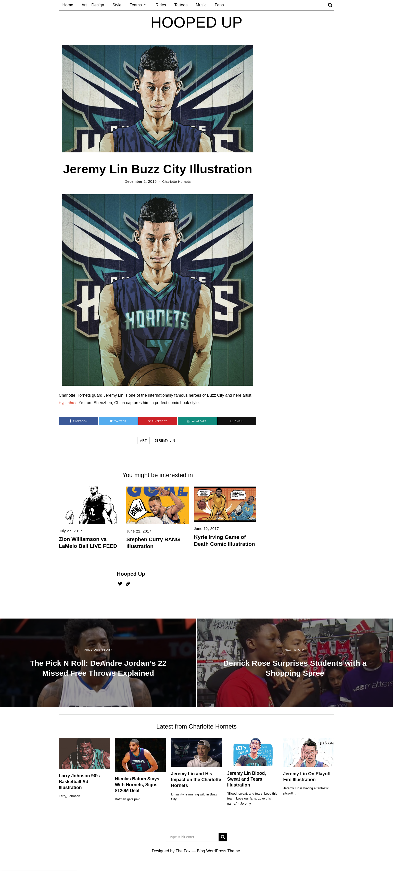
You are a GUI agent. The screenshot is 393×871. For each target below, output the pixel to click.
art (143, 440)
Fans (219, 5)
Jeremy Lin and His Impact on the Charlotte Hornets (196, 779)
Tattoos (181, 5)
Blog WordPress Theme (218, 851)
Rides (161, 5)
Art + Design (93, 5)
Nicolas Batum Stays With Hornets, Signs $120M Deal (137, 784)
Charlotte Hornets (176, 181)
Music (201, 5)
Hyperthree (69, 403)
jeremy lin (165, 440)
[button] (223, 837)
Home (67, 5)
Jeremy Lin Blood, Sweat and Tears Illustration (246, 779)
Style (117, 5)
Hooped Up (131, 574)
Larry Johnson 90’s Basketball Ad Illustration (79, 781)
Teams (136, 5)
